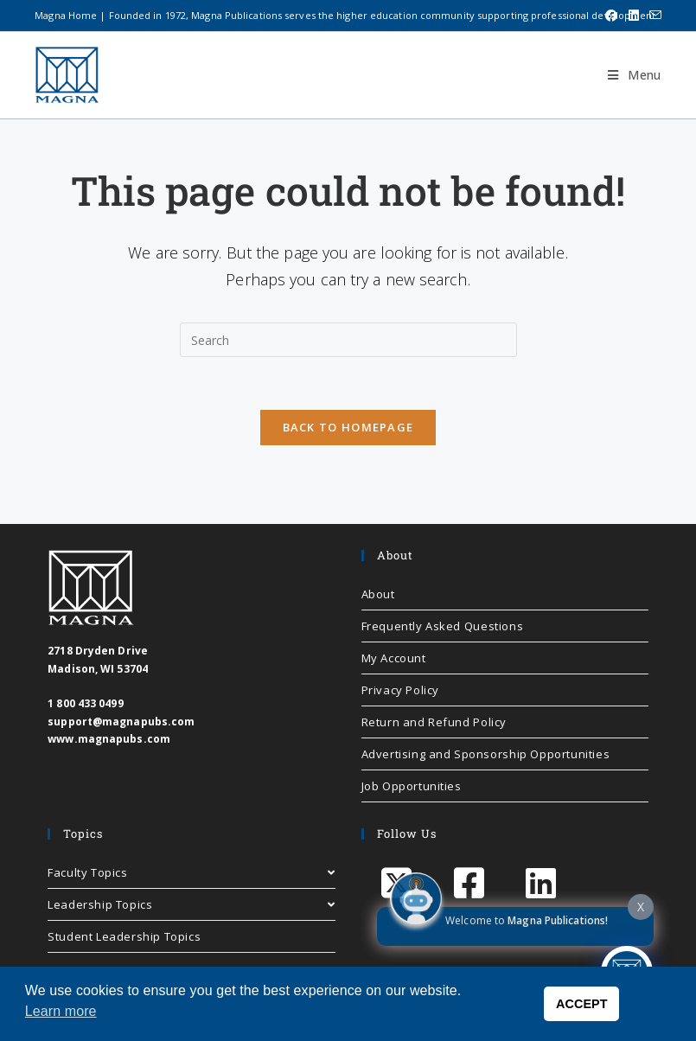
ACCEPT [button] (582, 1004)
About (378, 594)
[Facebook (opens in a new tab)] (611, 15)
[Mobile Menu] (628, 75)
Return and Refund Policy (434, 722)
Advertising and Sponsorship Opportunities (485, 754)
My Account (393, 658)
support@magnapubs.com (121, 721)
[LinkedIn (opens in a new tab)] (633, 15)
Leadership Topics (191, 904)
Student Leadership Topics (124, 936)
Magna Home (66, 15)
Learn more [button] (61, 1011)
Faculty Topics (191, 872)
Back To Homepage (348, 427)
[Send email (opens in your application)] (652, 15)
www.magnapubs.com (109, 738)
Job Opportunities (411, 786)
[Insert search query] (348, 340)
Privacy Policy (400, 690)
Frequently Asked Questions (442, 626)
